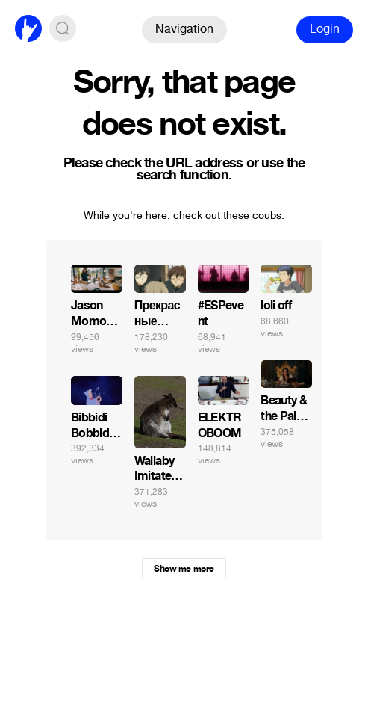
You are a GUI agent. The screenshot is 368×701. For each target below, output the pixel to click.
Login (325, 29)
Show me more (183, 569)
